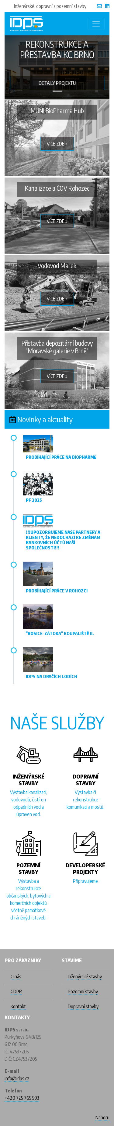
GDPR (16, 991)
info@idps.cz (17, 1078)
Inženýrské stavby (85, 976)
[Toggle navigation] (96, 24)
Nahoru (102, 1117)
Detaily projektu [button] (57, 83)
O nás (16, 976)
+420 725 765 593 (22, 1098)
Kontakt (18, 1006)
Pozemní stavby (83, 991)
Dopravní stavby (83, 1006)
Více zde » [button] (57, 144)
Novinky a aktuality (45, 419)
